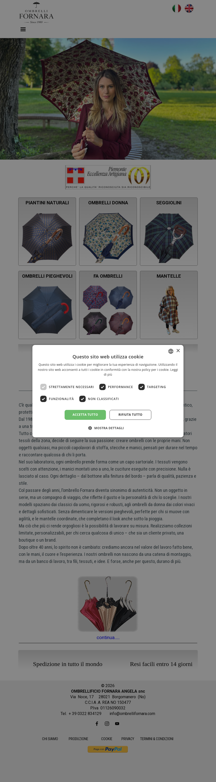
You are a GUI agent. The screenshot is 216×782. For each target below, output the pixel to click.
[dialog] (108, 391)
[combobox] (170, 351)
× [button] (178, 351)
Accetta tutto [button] (85, 414)
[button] (108, 428)
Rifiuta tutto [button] (130, 414)
